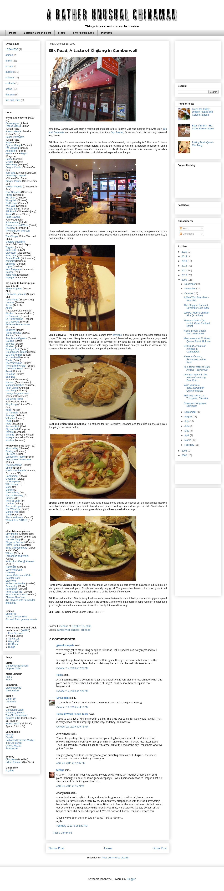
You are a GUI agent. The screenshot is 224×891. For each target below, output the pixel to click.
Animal (9, 734)
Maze (9, 487)
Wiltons (10, 553)
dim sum (10, 94)
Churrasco (11, 759)
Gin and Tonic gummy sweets (21, 619)
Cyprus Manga (13, 145)
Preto (9, 423)
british (9, 60)
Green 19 (11, 698)
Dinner (9, 467)
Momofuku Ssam (15, 709)
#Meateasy (11, 164)
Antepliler (11, 150)
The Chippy (12, 236)
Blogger (131, 878)
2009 (185, 279)
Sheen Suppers (14, 288)
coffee (9, 89)
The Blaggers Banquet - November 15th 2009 (196, 306)
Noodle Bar (12, 208)
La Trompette (13, 481)
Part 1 (9, 676)
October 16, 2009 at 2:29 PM (72, 668)
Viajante (10, 434)
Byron (9, 153)
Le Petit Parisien (14, 319)
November (190, 288)
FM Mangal (12, 148)
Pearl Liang (12, 387)
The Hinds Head (14, 368)
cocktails (10, 83)
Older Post (159, 848)
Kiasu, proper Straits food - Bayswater (195, 332)
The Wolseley (13, 509)
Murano (10, 489)
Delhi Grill (11, 250)
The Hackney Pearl (16, 365)
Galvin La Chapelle (16, 470)
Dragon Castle (13, 167)
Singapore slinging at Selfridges (195, 404)
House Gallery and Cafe (18, 575)
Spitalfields (11, 589)
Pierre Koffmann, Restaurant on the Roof (195, 359)
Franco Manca (13, 126)
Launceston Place (15, 456)
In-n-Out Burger (14, 742)
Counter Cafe (13, 578)
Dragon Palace (14, 181)
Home (108, 848)
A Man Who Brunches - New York (196, 299)
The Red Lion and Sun (18, 230)
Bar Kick (10, 536)
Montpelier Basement (17, 665)
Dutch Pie (11, 613)
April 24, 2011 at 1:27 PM (70, 785)
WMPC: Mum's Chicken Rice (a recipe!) (196, 314)
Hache (9, 159)
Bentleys (11, 451)
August (188, 416)
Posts (13, 32)
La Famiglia (12, 412)
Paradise (10, 374)
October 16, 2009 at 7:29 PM (72, 691)
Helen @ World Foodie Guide (72, 714)
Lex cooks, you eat (16, 294)
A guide (10, 770)
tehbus (60, 770)
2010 (185, 275)
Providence (12, 748)
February (189, 444)
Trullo (9, 420)
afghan (9, 55)
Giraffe (9, 161)
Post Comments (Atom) (115, 857)
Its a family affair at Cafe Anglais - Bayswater (197, 368)
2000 (185, 455)
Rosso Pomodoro (15, 137)
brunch (9, 66)
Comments (187, 233)
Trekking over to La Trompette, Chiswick (196, 397)
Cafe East (11, 252)
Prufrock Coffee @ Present (20, 561)
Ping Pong (11, 404)
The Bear (11, 228)
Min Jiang (11, 390)
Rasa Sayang (13, 217)
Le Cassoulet (13, 321)
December (190, 284)
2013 (185, 261)
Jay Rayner (117, 132)
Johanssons (12, 222)
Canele (9, 737)
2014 (185, 256)
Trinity (9, 360)
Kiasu (9, 214)
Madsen (10, 382)
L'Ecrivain (11, 701)
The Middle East (83, 32)
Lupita (9, 266)
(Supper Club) (13, 668)
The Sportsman (14, 465)
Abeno (9, 307)
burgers (10, 71)
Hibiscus (10, 498)
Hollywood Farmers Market (20, 740)
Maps (61, 32)
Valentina (10, 418)
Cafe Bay (11, 572)
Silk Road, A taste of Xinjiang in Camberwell (194, 349)
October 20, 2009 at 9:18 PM (72, 726)
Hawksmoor (12, 476)
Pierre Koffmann (14, 517)
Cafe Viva (11, 580)
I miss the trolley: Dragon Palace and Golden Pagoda (202, 112)
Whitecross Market (16, 583)
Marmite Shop (13, 539)
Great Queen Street (16, 352)
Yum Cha (11, 172)
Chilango (11, 263)
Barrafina (11, 330)
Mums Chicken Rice (16, 616)
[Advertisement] (198, 59)
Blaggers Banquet (15, 542)
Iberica (9, 335)
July (186, 421)
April (187, 435)
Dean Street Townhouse (18, 459)
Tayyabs (118, 335)
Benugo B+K (12, 349)
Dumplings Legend (16, 175)
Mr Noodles (63, 697)
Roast (9, 371)
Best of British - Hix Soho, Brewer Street (203, 127)
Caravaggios (13, 123)
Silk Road (11, 211)
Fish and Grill (13, 357)
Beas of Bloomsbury (16, 547)
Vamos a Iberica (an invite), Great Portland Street (197, 323)
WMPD (25, 630)
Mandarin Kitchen (15, 385)
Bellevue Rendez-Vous (18, 324)
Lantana (10, 302)
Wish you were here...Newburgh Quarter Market (194, 388)
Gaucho (10, 341)
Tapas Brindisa (13, 332)
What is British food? (17, 594)
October (189, 293)
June (187, 426)
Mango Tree (12, 511)
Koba (9, 409)
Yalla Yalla (11, 274)
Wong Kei (11, 200)
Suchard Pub (13, 426)
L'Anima (10, 503)
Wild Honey (12, 484)
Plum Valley (12, 448)
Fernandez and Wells (17, 225)
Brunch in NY (13, 723)
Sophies (10, 343)
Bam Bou (11, 376)
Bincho (10, 313)
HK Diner (10, 197)
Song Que (11, 255)
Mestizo (10, 440)
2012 (185, 265)
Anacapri (11, 415)
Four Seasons (13, 192)
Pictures (106, 32)
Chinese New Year (15, 597)
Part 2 (9, 679)
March (188, 440)
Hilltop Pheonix (14, 762)
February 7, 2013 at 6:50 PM (72, 825)
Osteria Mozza (13, 745)
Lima (8, 514)
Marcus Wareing (14, 495)
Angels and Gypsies (16, 338)
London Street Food (37, 32)
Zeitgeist (10, 261)
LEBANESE (12, 49)
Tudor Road (12, 299)
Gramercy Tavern (15, 712)
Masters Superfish (15, 241)
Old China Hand (14, 398)
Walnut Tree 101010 (16, 520)
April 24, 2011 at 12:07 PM (70, 763)
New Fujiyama (13, 269)
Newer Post (56, 848)
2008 (185, 450)
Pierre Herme (13, 545)
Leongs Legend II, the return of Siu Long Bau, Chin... (195, 377)
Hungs (9, 194)
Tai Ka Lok (11, 203)
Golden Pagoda (14, 186)
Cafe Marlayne (13, 687)
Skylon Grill (12, 429)
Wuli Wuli (11, 205)
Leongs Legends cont (17, 393)
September (190, 412)
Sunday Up (11, 586)
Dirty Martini (12, 533)
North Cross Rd (14, 591)
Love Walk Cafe (14, 569)
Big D (24, 153)
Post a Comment (62, 832)
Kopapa (10, 277)
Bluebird (10, 346)
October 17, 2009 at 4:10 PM (72, 707)
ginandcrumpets (65, 645)
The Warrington (14, 363)
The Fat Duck (13, 500)
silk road (85, 629)
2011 (185, 270)
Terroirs (10, 432)
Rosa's (9, 272)
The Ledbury (13, 492)
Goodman (11, 478)
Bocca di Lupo (13, 506)
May (187, 430)
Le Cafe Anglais (14, 354)
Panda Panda (13, 258)
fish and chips (13, 100)
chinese (75, 629)
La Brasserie (12, 316)
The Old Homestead (16, 715)
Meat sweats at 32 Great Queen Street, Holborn (197, 340)
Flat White (11, 567)
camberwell (63, 629)
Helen (59, 675)
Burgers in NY (13, 718)
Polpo (9, 142)
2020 (185, 251)
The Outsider (12, 690)
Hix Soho (10, 454)
